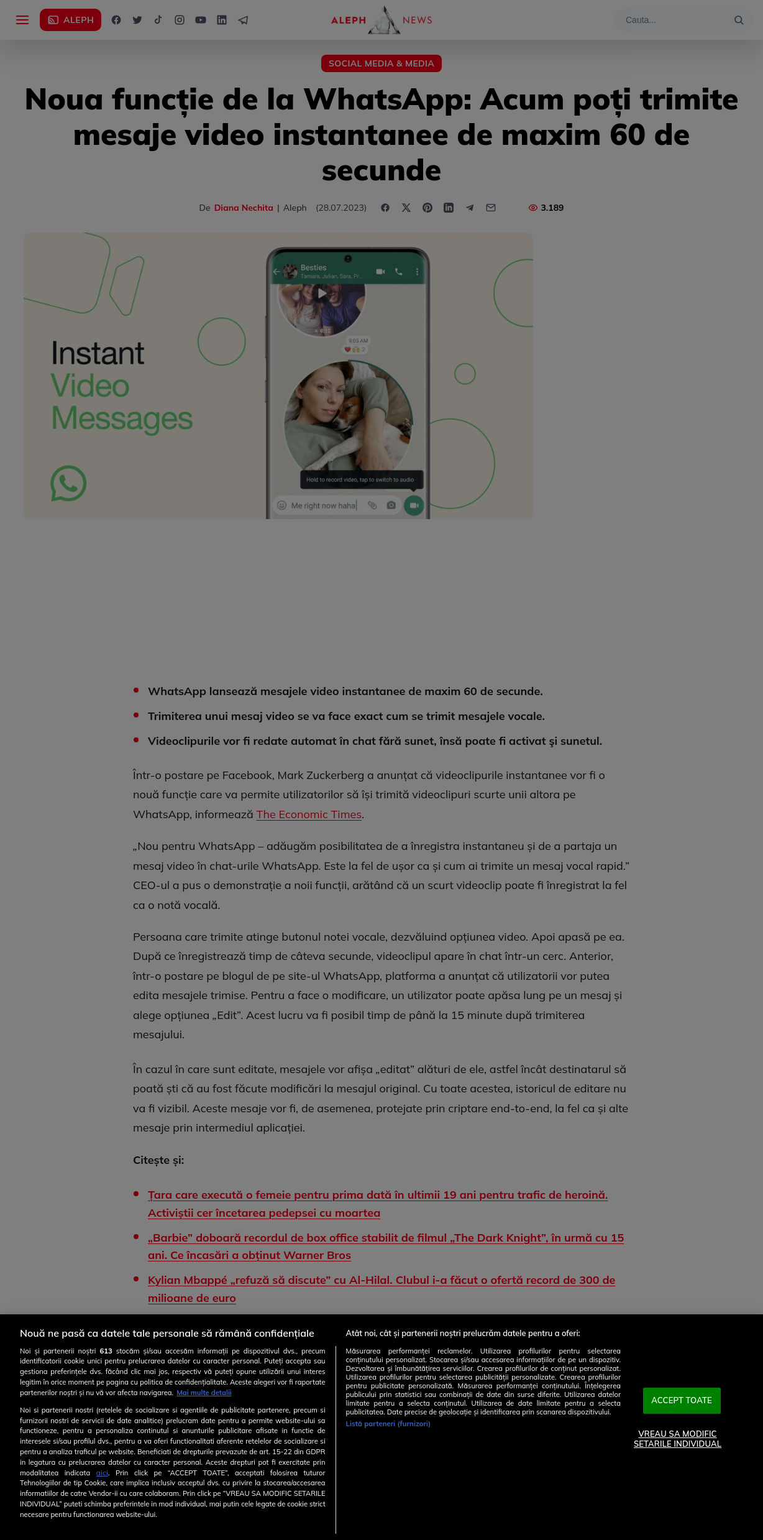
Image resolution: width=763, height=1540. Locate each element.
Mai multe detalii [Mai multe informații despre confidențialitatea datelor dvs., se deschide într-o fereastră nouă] (204, 1392)
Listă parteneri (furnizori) (388, 1423)
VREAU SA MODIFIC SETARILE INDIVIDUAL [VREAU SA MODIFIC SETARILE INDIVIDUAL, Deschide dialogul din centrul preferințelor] (677, 1439)
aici (102, 1472)
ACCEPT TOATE (681, 1401)
